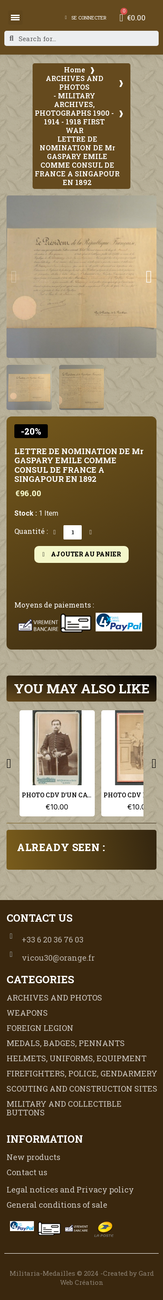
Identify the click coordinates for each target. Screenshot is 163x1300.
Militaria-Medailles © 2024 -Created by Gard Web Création (82, 1278)
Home (74, 69)
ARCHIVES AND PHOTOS (74, 82)
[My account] (86, 18)
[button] (14, 277)
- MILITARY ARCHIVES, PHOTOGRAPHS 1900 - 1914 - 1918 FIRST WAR (74, 113)
